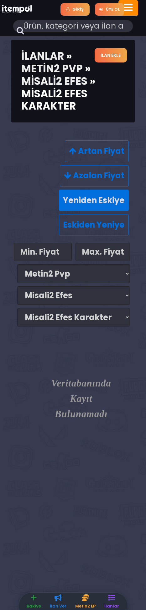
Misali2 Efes (54, 81)
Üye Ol (109, 9)
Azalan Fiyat (94, 175)
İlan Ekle (111, 55)
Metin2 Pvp (52, 68)
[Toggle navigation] (128, 8)
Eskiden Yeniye (93, 224)
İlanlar (42, 56)
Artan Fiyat (96, 151)
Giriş (75, 9)
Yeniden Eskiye (93, 200)
